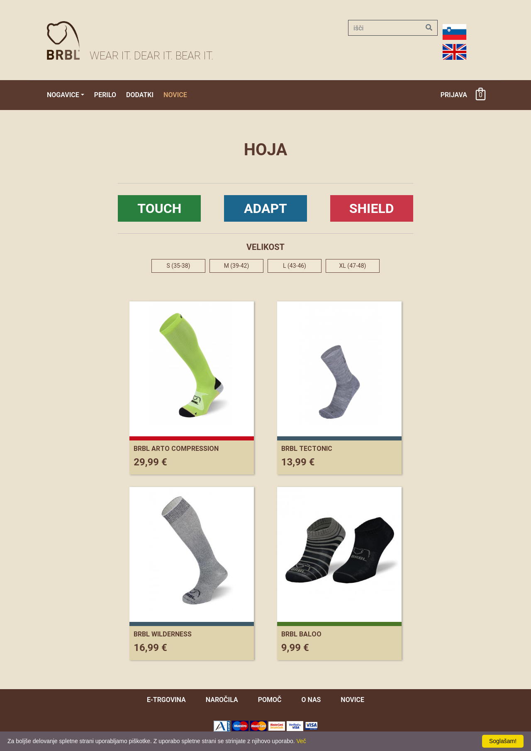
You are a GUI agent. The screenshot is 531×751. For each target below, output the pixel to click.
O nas (311, 700)
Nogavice (63, 95)
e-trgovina (166, 700)
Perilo (105, 95)
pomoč (270, 700)
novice (352, 700)
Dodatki (139, 95)
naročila (222, 700)
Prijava (454, 95)
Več (301, 741)
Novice (175, 95)
